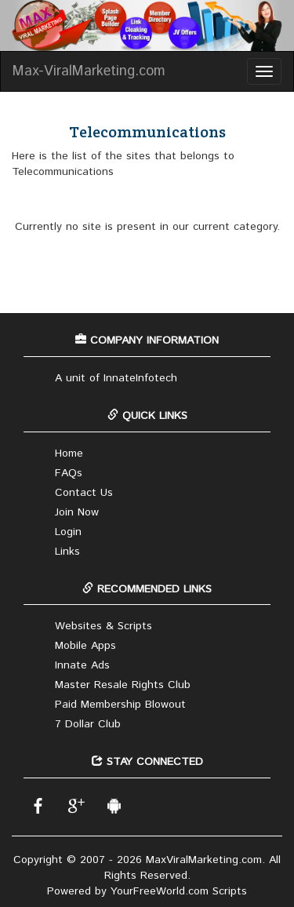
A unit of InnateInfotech (116, 378)
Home (69, 453)
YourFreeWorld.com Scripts (179, 891)
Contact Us (84, 493)
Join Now (77, 512)
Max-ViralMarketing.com (89, 71)
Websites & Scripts (103, 626)
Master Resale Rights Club (123, 685)
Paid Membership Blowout (120, 704)
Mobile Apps (85, 646)
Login (68, 532)
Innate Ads (82, 665)
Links (67, 551)
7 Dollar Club (88, 724)
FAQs (68, 473)
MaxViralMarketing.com (204, 860)
